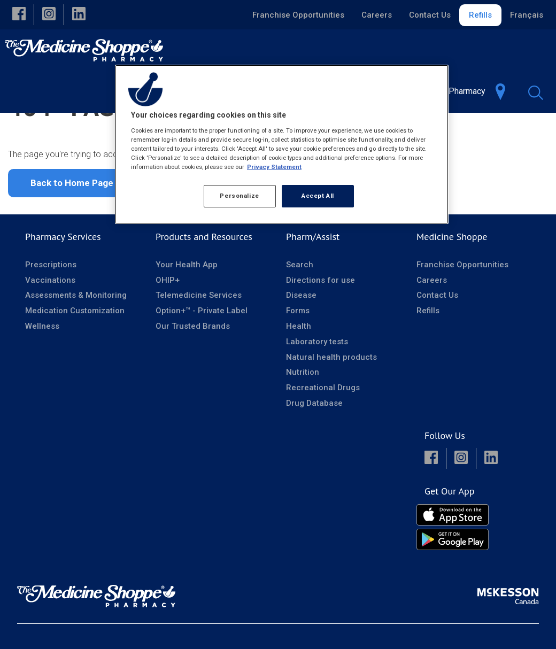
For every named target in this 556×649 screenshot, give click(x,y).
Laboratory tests (317, 385)
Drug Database (314, 446)
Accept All (318, 195)
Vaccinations (50, 323)
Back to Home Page (71, 226)
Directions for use (320, 323)
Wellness (42, 369)
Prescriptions (50, 308)
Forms (298, 354)
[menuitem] (466, 91)
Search (299, 308)
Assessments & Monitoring (76, 338)
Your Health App (187, 308)
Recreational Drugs (323, 431)
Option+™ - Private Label (202, 354)
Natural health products (331, 400)
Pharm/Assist (312, 280)
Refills (480, 15)
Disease (301, 338)
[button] (19, 14)
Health (298, 369)
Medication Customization (75, 354)
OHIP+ (168, 323)
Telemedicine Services (199, 338)
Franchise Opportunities (298, 15)
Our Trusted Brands (193, 369)
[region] (282, 144)
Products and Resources (204, 280)
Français (526, 15)
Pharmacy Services (63, 280)
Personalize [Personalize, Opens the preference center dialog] (239, 195)
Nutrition (302, 415)
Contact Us (430, 15)
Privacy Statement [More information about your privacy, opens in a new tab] (274, 167)
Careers (376, 15)
